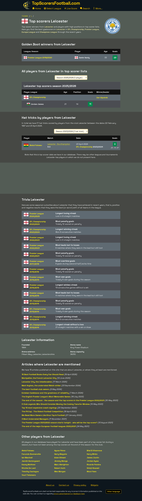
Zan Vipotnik (102, 97)
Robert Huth (59, 468)
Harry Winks (92, 454)
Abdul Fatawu (28, 450)
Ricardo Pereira (94, 464)
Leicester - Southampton (58, 144)
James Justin (93, 457)
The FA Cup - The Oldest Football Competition (42, 411)
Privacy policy (80, 485)
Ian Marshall (27, 457)
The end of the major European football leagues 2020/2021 (49, 426)
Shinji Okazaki (93, 468)
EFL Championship (89, 147)
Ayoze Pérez (59, 450)
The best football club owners (35, 389)
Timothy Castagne (30, 471)
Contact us (64, 485)
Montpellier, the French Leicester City (39, 378)
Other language (113, 491)
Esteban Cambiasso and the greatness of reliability (45, 393)
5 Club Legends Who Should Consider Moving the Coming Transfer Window (56, 404)
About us (50, 485)
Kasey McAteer (29, 464)
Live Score (70, 8)
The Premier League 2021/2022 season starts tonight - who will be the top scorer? (59, 422)
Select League (52, 8)
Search (85, 8)
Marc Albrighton (61, 464)
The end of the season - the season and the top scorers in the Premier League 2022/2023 (63, 400)
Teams (25, 16)
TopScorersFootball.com (56, 3)
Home (36, 8)
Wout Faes (91, 471)
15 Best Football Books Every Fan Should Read (43, 374)
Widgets (94, 485)
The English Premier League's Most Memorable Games (46, 396)
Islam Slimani (60, 457)
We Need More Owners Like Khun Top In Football (43, 415)
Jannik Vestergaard (31, 461)
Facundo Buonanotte (31, 454)
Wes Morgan (59, 471)
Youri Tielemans (29, 475)
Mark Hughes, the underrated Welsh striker (41, 385)
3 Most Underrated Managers (35, 419)
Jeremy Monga (61, 461)
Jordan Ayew (93, 461)
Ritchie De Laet (29, 468)
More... (97, 8)
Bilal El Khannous (94, 450)
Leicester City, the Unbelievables (37, 382)
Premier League (40, 57)
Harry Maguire (60, 454)
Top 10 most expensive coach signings (39, 408)
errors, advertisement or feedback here (69, 494)
